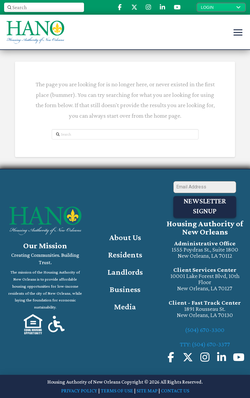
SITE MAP (147, 390)
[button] (221, 7)
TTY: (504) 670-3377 (205, 344)
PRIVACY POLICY (79, 390)
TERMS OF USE (117, 390)
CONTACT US (175, 390)
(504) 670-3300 (204, 329)
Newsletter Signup (205, 206)
